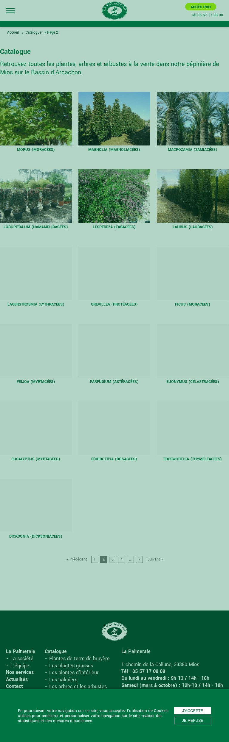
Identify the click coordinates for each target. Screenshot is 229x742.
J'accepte (192, 710)
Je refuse (192, 720)
